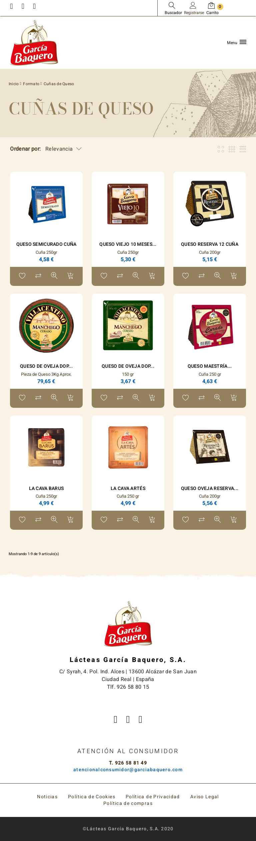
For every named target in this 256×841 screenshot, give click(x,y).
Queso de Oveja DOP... (46, 366)
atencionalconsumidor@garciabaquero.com (128, 769)
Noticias (47, 796)
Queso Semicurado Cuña (46, 244)
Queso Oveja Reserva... (209, 488)
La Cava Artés (128, 488)
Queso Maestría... (210, 366)
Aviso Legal (204, 796)
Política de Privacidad (153, 796)
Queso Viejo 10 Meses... (127, 244)
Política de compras (128, 803)
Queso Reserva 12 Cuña (209, 244)
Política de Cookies (91, 796)
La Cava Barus (46, 488)
